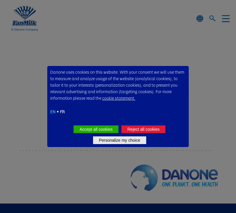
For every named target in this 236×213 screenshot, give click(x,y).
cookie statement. (118, 98)
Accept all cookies (96, 129)
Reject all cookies (143, 129)
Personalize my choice (119, 140)
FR (62, 111)
